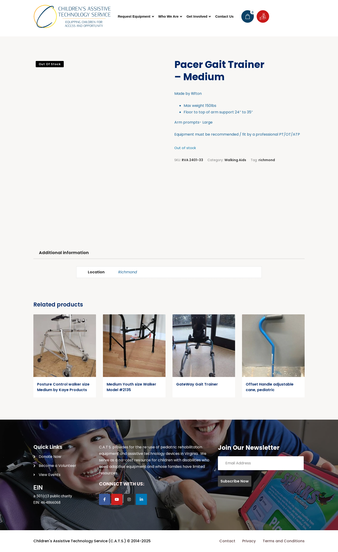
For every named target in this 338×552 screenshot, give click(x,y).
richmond (266, 160)
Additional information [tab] (64, 252)
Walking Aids (235, 160)
